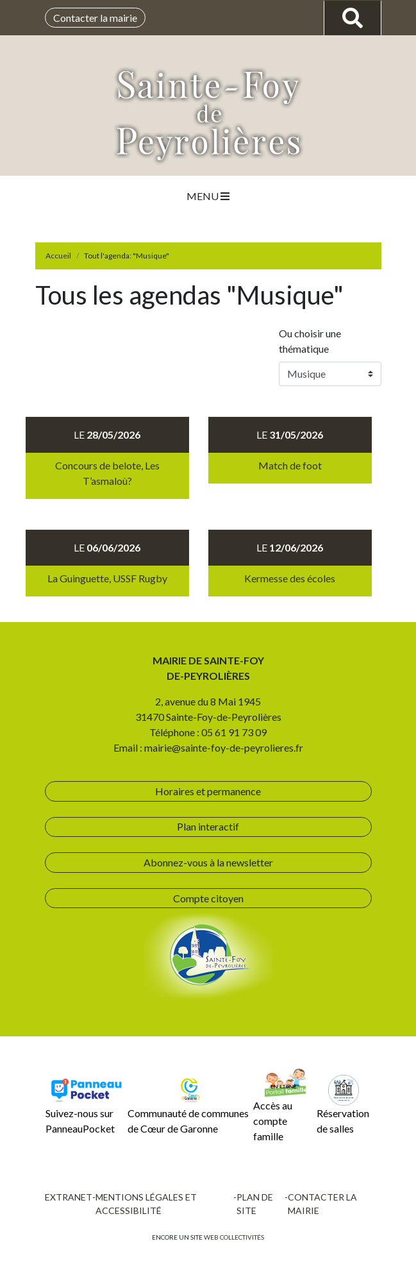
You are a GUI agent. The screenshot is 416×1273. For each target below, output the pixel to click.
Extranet (68, 1197)
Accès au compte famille (279, 1104)
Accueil (58, 255)
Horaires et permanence (208, 791)
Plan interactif (208, 826)
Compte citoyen (208, 898)
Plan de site (255, 1204)
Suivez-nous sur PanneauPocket (85, 1104)
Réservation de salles (343, 1104)
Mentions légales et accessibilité (146, 1204)
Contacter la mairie (95, 18)
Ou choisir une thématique (310, 341)
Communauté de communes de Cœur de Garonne (188, 1104)
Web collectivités (234, 1237)
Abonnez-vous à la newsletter (208, 862)
